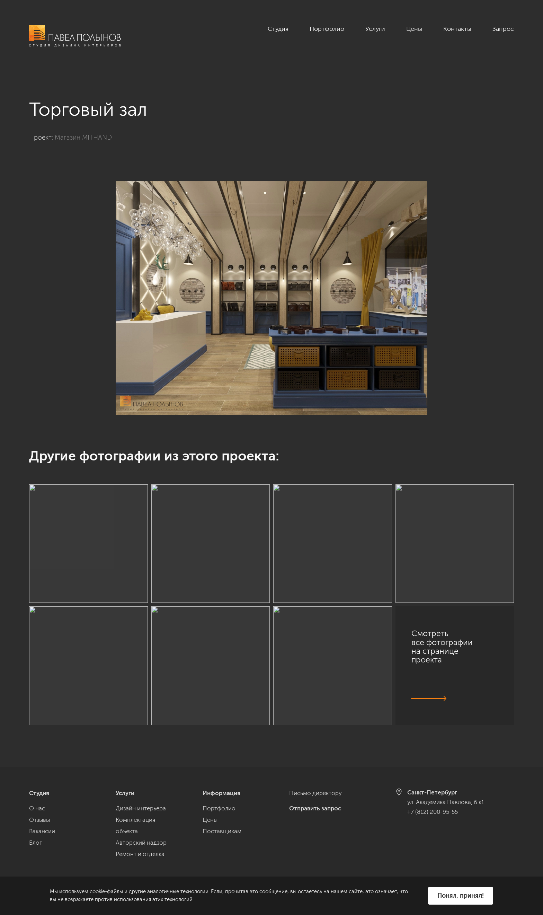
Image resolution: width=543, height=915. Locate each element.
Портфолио (327, 29)
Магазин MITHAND (83, 130)
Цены (414, 29)
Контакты (457, 29)
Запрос (503, 29)
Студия (278, 29)
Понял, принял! (460, 895)
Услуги (375, 29)
